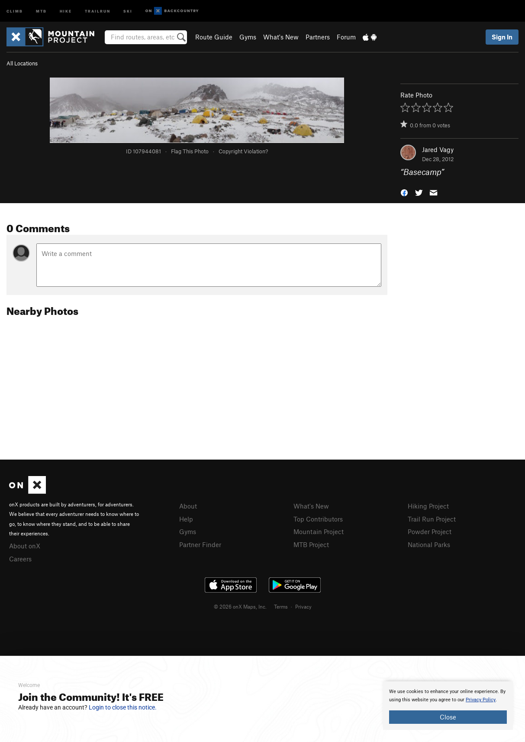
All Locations (22, 63)
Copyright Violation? (243, 151)
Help (186, 519)
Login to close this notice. (123, 707)
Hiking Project (428, 506)
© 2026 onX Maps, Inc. (240, 606)
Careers (20, 559)
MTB (41, 10)
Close (448, 717)
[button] (404, 192)
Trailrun (97, 10)
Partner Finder (200, 544)
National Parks (429, 544)
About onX (24, 546)
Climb (14, 10)
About (188, 506)
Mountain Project (318, 531)
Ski (127, 10)
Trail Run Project (432, 519)
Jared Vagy (438, 149)
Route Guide (213, 37)
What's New (281, 37)
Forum (346, 37)
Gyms (247, 37)
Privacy (303, 606)
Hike (66, 10)
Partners (318, 37)
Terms (281, 606)
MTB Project (311, 544)
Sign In (502, 37)
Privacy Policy (481, 700)
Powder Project (429, 531)
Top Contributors (318, 519)
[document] (448, 705)
